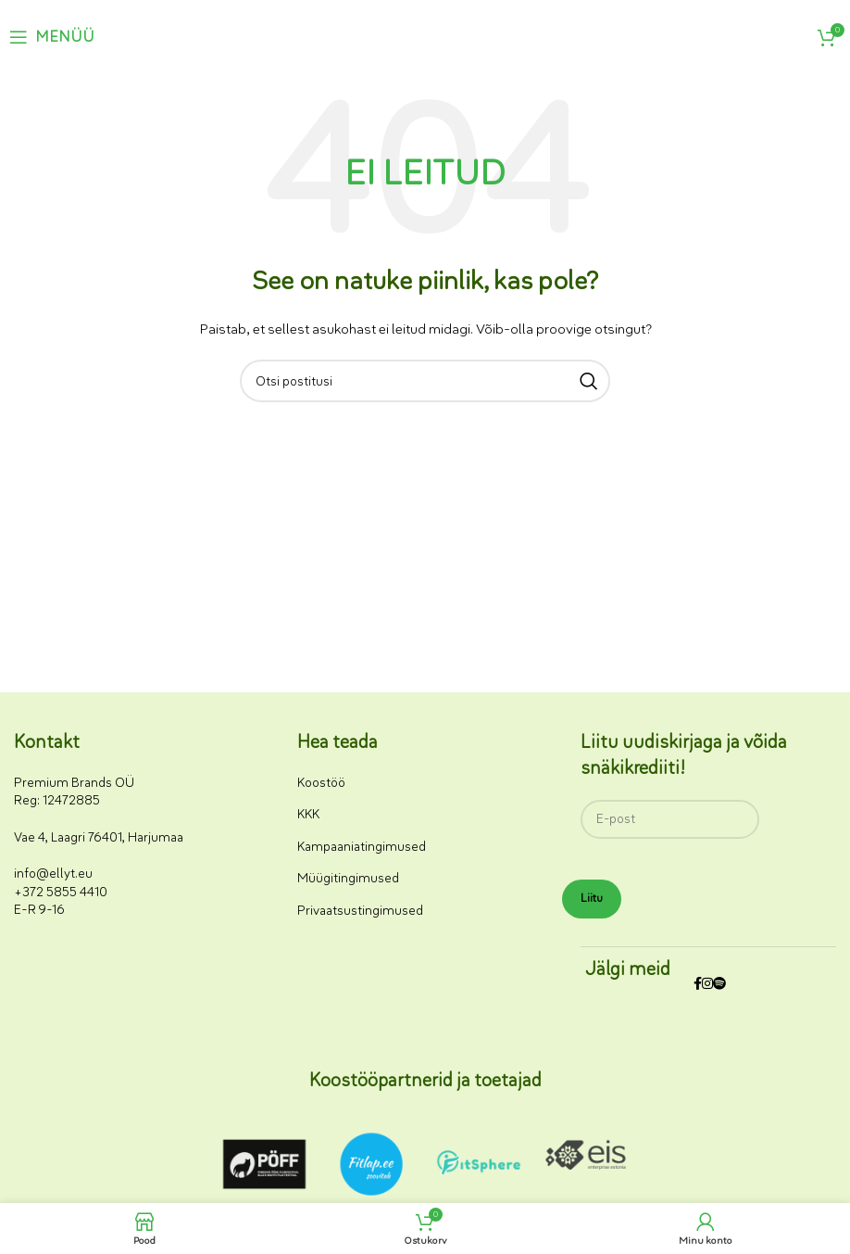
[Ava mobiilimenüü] (52, 37)
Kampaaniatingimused (361, 846)
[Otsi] (425, 381)
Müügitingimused (348, 878)
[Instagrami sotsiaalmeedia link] (707, 985)
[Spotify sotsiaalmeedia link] (719, 985)
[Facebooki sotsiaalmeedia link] (698, 985)
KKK (308, 814)
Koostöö (321, 783)
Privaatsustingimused (360, 910)
